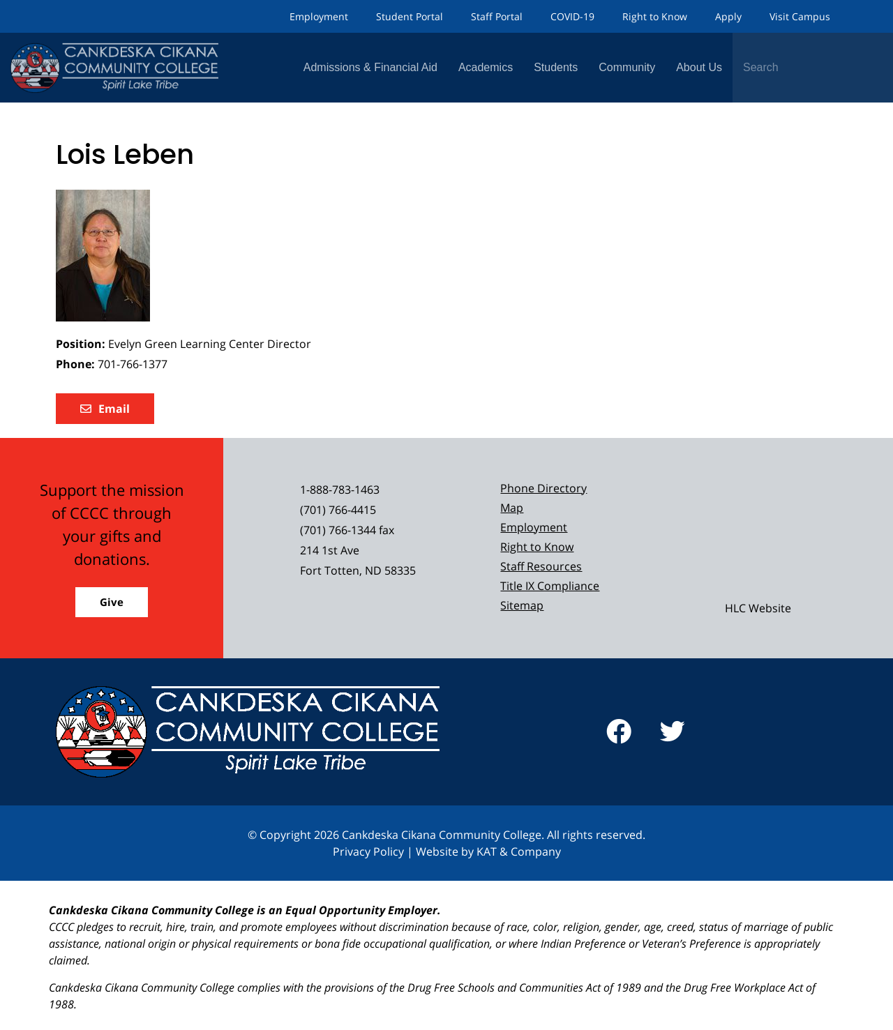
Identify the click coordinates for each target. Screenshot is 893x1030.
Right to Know (654, 16)
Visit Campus (800, 16)
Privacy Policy (368, 851)
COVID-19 (572, 16)
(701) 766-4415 (338, 509)
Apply (728, 16)
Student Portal (409, 16)
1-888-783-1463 (340, 489)
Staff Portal (497, 16)
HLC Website (758, 608)
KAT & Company (518, 851)
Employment (319, 16)
